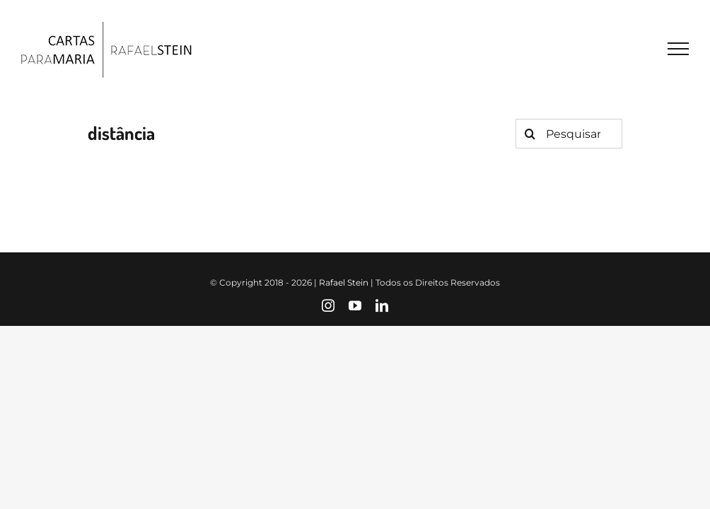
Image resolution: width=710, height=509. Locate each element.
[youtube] (355, 305)
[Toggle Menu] (678, 48)
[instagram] (328, 305)
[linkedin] (382, 305)
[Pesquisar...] (569, 133)
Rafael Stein (343, 282)
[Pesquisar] (530, 133)
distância (121, 132)
